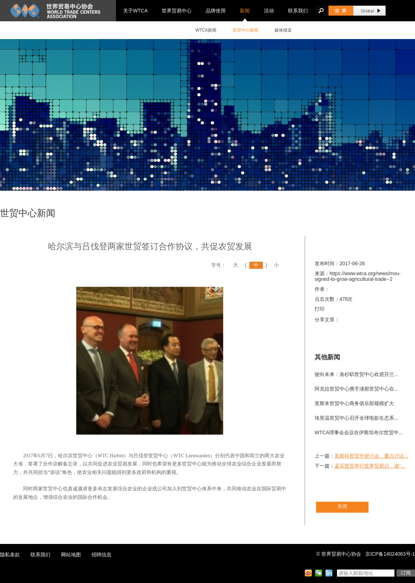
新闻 (245, 10)
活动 (269, 10)
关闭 (342, 506)
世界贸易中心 (177, 10)
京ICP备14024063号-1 (390, 554)
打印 (320, 309)
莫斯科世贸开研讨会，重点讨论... (371, 456)
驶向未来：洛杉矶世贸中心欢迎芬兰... (356, 374)
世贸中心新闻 (245, 30)
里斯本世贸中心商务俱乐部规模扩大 (354, 403)
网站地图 (71, 554)
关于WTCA (135, 10)
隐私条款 (10, 554)
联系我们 (298, 10)
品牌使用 (216, 10)
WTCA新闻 (205, 30)
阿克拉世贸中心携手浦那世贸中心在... (356, 389)
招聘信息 (101, 554)
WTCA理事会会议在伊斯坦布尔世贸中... (359, 432)
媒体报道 (283, 30)
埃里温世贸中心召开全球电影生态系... (356, 418)
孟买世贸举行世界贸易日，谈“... (369, 466)
